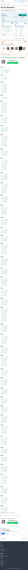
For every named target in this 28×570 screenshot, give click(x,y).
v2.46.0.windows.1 (4, 430)
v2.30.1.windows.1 (4, 264)
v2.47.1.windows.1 (4, 442)
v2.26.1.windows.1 (4, 223)
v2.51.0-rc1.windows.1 (5, 477)
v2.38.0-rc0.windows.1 (5, 348)
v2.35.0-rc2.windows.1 (5, 311)
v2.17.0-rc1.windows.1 (5, 118)
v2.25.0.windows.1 (4, 210)
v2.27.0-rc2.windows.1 (5, 231)
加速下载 (11, 515)
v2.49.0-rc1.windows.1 (5, 458)
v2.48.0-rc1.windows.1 (5, 450)
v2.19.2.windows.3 (4, 145)
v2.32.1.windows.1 (4, 285)
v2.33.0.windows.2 (4, 294)
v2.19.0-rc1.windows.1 (5, 138)
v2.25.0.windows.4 (4, 213)
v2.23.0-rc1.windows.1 (5, 185)
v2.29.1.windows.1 (4, 249)
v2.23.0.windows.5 (4, 192)
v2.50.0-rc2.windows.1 (5, 468)
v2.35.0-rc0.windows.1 (5, 309)
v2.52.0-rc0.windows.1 (5, 488)
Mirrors (9, 515)
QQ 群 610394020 (3, 550)
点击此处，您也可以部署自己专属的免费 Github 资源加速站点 (13, 57)
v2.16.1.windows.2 (4, 108)
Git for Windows (5, 515)
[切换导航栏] (1, 1)
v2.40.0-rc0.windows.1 (5, 370)
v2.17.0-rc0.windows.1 (5, 117)
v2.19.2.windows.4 (4, 146)
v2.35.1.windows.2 (4, 314)
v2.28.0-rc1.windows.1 (5, 238)
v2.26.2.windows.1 (4, 224)
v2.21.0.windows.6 (4, 168)
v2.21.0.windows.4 (4, 166)
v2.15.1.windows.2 (4, 98)
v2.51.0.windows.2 (4, 480)
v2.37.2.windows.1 (4, 341)
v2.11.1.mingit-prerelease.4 (5, 70)
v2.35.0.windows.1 (4, 312)
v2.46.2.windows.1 (4, 432)
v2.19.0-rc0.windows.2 (5, 137)
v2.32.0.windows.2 (4, 284)
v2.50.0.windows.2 (4, 470)
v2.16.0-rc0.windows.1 (5, 102)
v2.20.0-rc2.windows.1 (5, 153)
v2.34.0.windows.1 (4, 303)
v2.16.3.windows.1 (4, 112)
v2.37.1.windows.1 (4, 340)
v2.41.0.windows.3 (4, 385)
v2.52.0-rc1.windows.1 (5, 489)
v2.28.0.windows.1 (4, 240)
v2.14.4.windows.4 (4, 88)
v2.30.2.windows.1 (4, 265)
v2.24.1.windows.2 (4, 202)
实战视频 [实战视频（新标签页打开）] (22, 17)
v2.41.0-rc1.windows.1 (5, 380)
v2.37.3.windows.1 (4, 343)
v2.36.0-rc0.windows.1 (5, 325)
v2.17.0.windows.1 (4, 120)
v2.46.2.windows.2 (4, 433)
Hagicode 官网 (2, 562)
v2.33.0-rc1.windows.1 (5, 291)
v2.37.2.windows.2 (4, 342)
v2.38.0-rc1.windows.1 (5, 349)
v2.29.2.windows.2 (4, 251)
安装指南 (3, 533)
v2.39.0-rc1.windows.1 (5, 358)
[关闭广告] (26, 1)
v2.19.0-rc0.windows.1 (5, 136)
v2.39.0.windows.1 (4, 360)
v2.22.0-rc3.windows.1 (5, 177)
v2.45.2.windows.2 (4, 422)
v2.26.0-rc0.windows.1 (5, 219)
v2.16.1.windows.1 (4, 107)
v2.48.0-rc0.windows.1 (5, 449)
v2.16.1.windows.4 (4, 110)
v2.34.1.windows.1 (4, 304)
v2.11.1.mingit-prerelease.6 (5, 72)
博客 (1, 544)
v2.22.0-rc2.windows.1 (5, 176)
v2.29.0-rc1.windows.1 (5, 246)
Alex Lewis (2, 558)
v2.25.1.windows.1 (4, 214)
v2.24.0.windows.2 (4, 201)
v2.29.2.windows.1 (4, 250)
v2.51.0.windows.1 (4, 479)
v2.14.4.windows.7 (4, 91)
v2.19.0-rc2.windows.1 (5, 139)
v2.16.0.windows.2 (4, 106)
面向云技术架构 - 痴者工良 (4, 556)
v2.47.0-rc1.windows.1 (5, 439)
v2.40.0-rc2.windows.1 (5, 372)
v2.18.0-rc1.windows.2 (5, 128)
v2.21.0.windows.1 (4, 163)
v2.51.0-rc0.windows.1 (5, 476)
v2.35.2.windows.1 (4, 315)
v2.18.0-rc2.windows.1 (5, 130)
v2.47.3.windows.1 (4, 444)
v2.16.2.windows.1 (4, 111)
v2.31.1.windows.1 (4, 274)
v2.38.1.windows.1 (4, 352)
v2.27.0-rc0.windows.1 (5, 229)
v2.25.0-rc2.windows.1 (5, 209)
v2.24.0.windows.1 (4, 200)
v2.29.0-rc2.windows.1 (5, 247)
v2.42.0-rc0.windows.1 (5, 389)
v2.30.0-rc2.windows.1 (5, 260)
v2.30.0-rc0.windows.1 (5, 258)
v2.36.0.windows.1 (4, 329)
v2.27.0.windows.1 (4, 232)
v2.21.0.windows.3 (4, 165)
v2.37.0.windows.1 (4, 339)
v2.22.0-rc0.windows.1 (5, 174)
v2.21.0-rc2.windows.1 (5, 162)
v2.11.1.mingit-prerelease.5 (5, 71)
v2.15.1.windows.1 (4, 97)
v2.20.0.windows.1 (4, 154)
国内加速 (17, 515)
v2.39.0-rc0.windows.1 (5, 357)
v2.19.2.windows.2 (4, 144)
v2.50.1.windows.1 (4, 471)
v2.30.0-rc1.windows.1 (5, 259)
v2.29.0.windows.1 (4, 248)
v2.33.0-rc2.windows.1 (5, 292)
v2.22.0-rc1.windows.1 (5, 175)
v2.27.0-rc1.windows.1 (5, 230)
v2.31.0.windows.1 (4, 273)
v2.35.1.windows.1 (4, 313)
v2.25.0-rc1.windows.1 (5, 208)
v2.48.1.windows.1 (4, 452)
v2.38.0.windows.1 (4, 351)
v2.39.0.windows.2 (4, 361)
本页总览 (2, 5)
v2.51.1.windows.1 (4, 481)
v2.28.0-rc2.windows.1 (5, 239)
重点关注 (2, 545)
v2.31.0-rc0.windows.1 (5, 269)
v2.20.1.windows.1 (4, 155)
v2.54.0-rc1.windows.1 (5, 508)
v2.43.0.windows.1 (4, 402)
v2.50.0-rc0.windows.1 (5, 466)
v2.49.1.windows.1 (4, 461)
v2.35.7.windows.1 (4, 321)
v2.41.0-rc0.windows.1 (5, 379)
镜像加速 (14, 515)
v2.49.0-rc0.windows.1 (5, 457)
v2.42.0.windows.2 (4, 394)
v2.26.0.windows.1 (4, 222)
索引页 (10, 512)
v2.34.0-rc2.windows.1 (5, 302)
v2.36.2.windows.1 (4, 331)
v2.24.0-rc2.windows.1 (5, 199)
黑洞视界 (2, 557)
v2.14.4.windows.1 (4, 84)
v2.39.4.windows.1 (4, 366)
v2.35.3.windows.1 (4, 316)
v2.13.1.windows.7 (4, 79)
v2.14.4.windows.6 (4, 90)
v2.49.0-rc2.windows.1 (5, 459)
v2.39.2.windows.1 (4, 363)
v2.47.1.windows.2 (4, 443)
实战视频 (7, 533)
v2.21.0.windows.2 (4, 164)
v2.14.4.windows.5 (4, 89)
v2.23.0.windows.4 (4, 191)
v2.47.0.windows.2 (4, 441)
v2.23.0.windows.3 (4, 190)
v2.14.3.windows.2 (4, 83)
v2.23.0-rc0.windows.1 (5, 184)
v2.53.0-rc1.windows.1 (5, 498)
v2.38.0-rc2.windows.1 (5, 350)
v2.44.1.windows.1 (4, 412)
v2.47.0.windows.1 (4, 440)
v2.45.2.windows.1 (4, 421)
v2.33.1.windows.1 (4, 295)
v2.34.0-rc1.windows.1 (5, 301)
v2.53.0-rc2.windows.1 (5, 499)
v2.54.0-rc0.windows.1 (5, 507)
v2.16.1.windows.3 (4, 109)
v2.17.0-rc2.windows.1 (5, 119)
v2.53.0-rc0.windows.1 (5, 497)
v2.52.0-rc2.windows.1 (5, 490)
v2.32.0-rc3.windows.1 (5, 282)
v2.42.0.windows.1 (4, 393)
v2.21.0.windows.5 (4, 167)
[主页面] (1, 3)
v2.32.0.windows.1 (4, 283)
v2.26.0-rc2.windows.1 (5, 221)
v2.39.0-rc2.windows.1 (5, 359)
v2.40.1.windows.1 (4, 375)
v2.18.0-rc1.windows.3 (5, 129)
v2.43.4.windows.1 (4, 403)
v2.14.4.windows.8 (4, 92)
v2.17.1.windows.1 (4, 121)
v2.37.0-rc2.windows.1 (5, 338)
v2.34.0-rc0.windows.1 (5, 300)
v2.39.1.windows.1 (4, 362)
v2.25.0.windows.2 (4, 211)
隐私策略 (2, 546)
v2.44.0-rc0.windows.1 (5, 407)
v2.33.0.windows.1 (4, 293)
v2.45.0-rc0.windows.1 (5, 416)
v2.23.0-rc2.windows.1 (5, 186)
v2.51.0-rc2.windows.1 (5, 478)
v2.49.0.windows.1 (4, 460)
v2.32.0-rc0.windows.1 (5, 278)
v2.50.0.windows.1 (4, 469)
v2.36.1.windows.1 (4, 330)
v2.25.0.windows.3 (4, 212)
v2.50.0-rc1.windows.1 (5, 467)
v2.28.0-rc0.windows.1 (5, 237)
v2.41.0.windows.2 (4, 384)
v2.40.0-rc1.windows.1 (5, 371)
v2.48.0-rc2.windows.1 (5, 451)
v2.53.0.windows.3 (4, 503)
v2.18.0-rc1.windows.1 (5, 127)
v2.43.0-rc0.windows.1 (5, 398)
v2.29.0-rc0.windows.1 (5, 245)
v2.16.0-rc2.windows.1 (5, 105)
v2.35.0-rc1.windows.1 (5, 310)
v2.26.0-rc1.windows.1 (5, 220)
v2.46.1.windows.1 (4, 431)
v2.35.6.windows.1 (4, 320)
